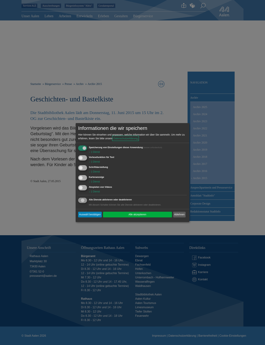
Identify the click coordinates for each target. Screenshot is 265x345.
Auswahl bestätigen (90, 214)
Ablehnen (179, 214)
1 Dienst (94, 151)
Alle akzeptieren (137, 214)
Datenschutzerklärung (125, 138)
